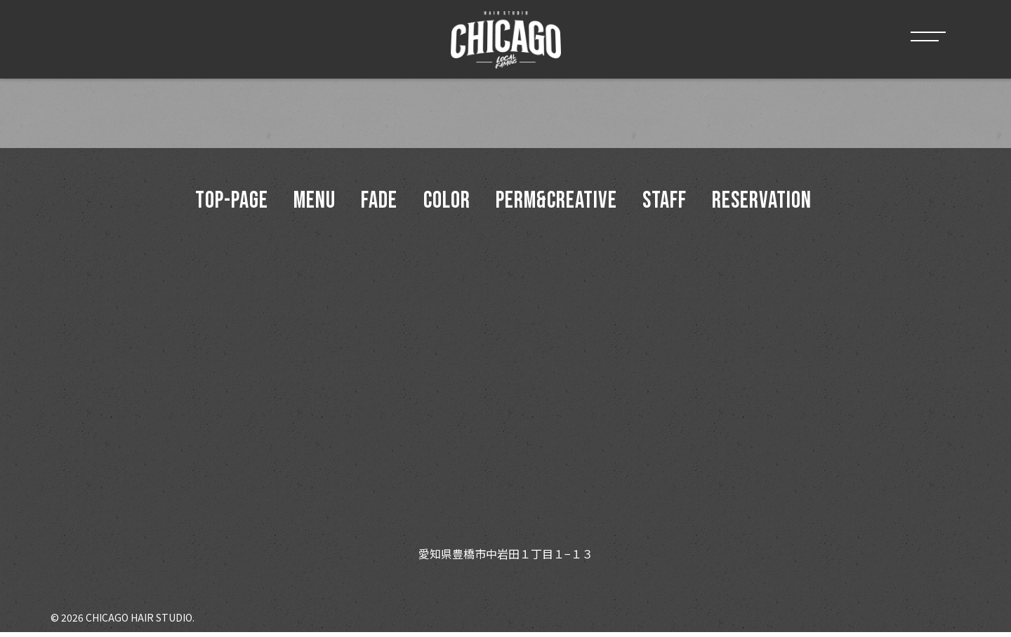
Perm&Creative (561, 203)
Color (446, 203)
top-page (215, 203)
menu (304, 203)
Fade (374, 203)
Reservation (778, 203)
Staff (675, 203)
